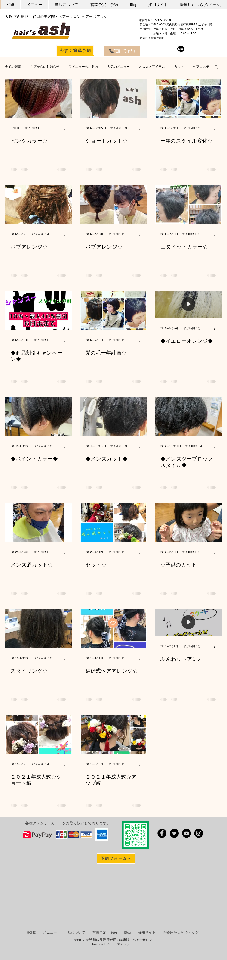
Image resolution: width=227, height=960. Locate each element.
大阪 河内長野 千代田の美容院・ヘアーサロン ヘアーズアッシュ (58, 16)
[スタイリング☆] (38, 628)
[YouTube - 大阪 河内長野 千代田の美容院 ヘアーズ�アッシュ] (186, 833)
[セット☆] (113, 522)
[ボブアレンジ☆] (38, 204)
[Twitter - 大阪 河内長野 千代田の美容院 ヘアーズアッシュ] (174, 833)
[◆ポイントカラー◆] (38, 416)
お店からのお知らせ (44, 67)
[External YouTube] (66, 898)
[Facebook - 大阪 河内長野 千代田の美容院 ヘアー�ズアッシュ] (161, 833)
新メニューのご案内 (83, 67)
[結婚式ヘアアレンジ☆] (113, 628)
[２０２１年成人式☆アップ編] (113, 734)
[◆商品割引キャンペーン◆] (38, 310)
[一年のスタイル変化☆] (188, 98)
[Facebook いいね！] (192, 858)
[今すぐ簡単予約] (75, 50)
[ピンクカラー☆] (38, 98)
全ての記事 (13, 67)
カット (179, 67)
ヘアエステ (201, 67)
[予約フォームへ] (116, 858)
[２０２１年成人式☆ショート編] (38, 734)
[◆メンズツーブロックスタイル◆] (188, 416)
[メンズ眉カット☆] (38, 522)
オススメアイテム (152, 67)
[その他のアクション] (66, 128)
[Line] (181, 49)
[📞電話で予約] (122, 51)
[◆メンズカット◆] (113, 416)
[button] (216, 67)
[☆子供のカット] (188, 522)
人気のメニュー (118, 67)
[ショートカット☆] (113, 98)
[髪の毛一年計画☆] (113, 310)
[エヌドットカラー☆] (188, 204)
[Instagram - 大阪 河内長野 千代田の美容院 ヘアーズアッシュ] (198, 833)
